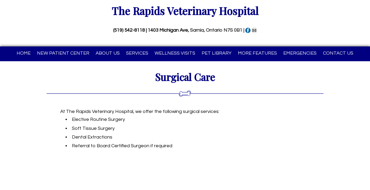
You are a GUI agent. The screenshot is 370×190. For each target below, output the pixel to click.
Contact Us (338, 53)
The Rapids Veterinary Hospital (185, 11)
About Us (108, 53)
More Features (257, 53)
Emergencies (300, 53)
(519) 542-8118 (129, 30)
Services (137, 53)
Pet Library (217, 53)
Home (24, 53)
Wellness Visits (175, 53)
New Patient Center (63, 53)
